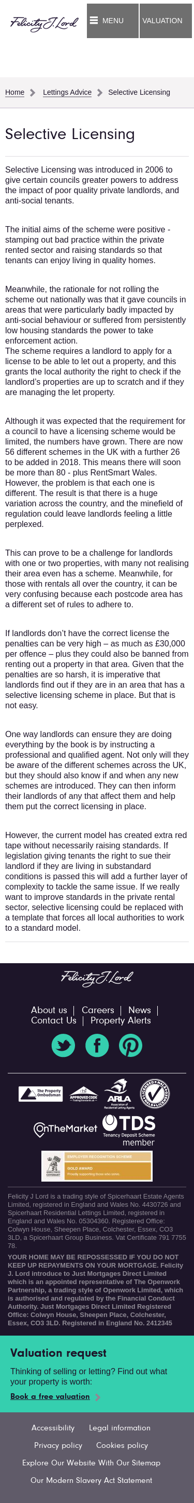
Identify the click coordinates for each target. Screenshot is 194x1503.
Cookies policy (122, 1446)
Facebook (97, 1045)
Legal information (120, 1428)
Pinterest (131, 1045)
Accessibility (53, 1428)
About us (49, 1011)
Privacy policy (58, 1446)
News (139, 1011)
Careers (98, 1011)
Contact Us (54, 1021)
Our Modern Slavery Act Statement (91, 1481)
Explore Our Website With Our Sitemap (91, 1463)
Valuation (162, 20)
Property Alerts (121, 1021)
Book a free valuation (50, 1397)
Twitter (63, 1045)
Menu (113, 20)
